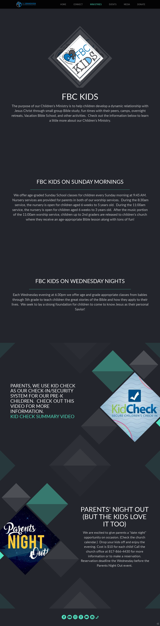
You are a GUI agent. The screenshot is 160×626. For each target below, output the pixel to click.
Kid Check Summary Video (42, 416)
